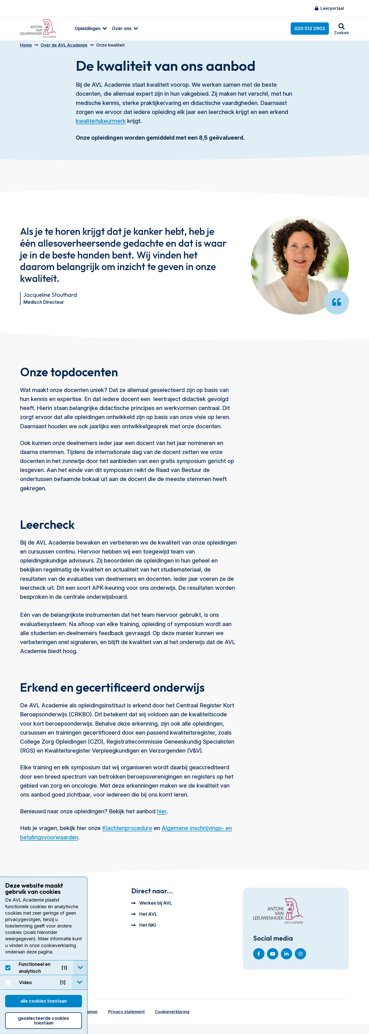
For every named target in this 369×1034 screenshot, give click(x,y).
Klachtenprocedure (127, 831)
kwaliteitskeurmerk (101, 124)
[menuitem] (79, 28)
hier (162, 815)
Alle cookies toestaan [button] (43, 1001)
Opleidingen (79, 28)
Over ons (113, 28)
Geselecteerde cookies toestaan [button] (43, 1020)
